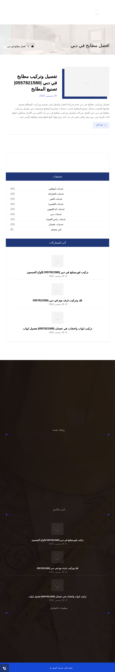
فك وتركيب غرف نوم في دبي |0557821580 (57, 300)
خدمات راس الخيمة (56, 219)
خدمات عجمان (56, 224)
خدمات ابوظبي (56, 188)
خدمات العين (56, 199)
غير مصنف (56, 229)
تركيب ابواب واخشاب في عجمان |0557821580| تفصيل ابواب (57, 328)
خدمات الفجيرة (56, 204)
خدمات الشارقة (56, 194)
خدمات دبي (56, 214)
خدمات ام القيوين (56, 209)
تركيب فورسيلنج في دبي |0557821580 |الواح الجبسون (57, 272)
